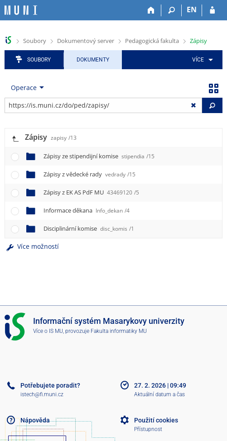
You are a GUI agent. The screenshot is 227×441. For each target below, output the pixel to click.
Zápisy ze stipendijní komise (99, 156)
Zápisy (198, 41)
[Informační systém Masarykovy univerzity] (21, 10)
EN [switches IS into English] (192, 9)
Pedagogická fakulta (152, 41)
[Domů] (151, 10)
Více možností (32, 246)
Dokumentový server (85, 41)
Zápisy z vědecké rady (89, 174)
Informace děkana (86, 210)
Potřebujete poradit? (50, 385)
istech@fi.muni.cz (41, 394)
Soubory (34, 41)
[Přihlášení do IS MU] (212, 10)
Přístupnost (148, 429)
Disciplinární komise (88, 228)
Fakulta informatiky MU (119, 331)
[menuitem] (200, 59)
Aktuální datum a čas (159, 394)
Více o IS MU (48, 331)
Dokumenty (93, 60)
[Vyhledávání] (171, 10)
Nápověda (35, 420)
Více (198, 60)
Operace (24, 87)
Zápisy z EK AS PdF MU (91, 192)
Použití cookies (156, 420)
